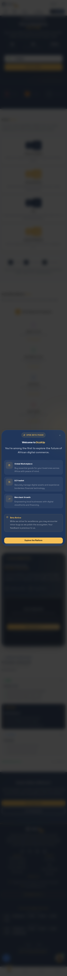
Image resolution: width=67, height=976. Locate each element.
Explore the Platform (33, 540)
